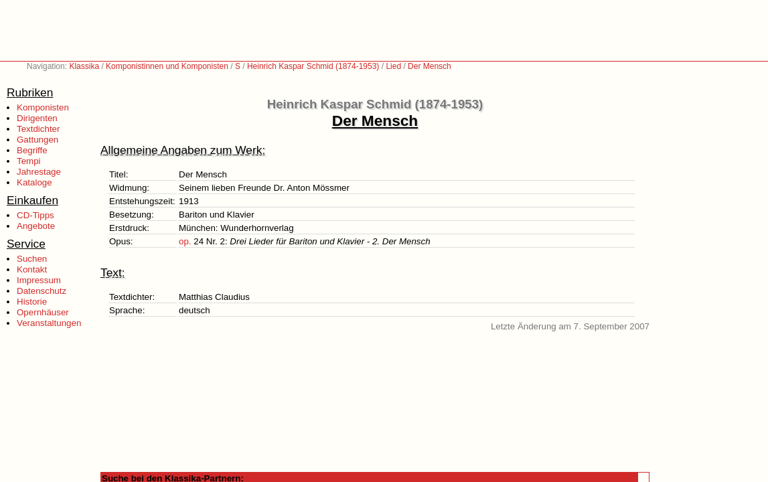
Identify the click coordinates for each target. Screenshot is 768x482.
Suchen (32, 259)
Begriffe (32, 150)
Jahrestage (39, 172)
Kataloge (34, 182)
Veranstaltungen (49, 323)
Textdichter (38, 129)
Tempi (29, 161)
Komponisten (43, 107)
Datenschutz (41, 291)
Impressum (39, 280)
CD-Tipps (35, 215)
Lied (393, 66)
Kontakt (32, 269)
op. (185, 241)
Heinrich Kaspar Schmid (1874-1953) (313, 66)
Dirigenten (37, 118)
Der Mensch (429, 66)
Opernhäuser (43, 312)
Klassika (84, 66)
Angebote (36, 226)
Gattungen (37, 140)
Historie (32, 302)
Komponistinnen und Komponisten (167, 66)
